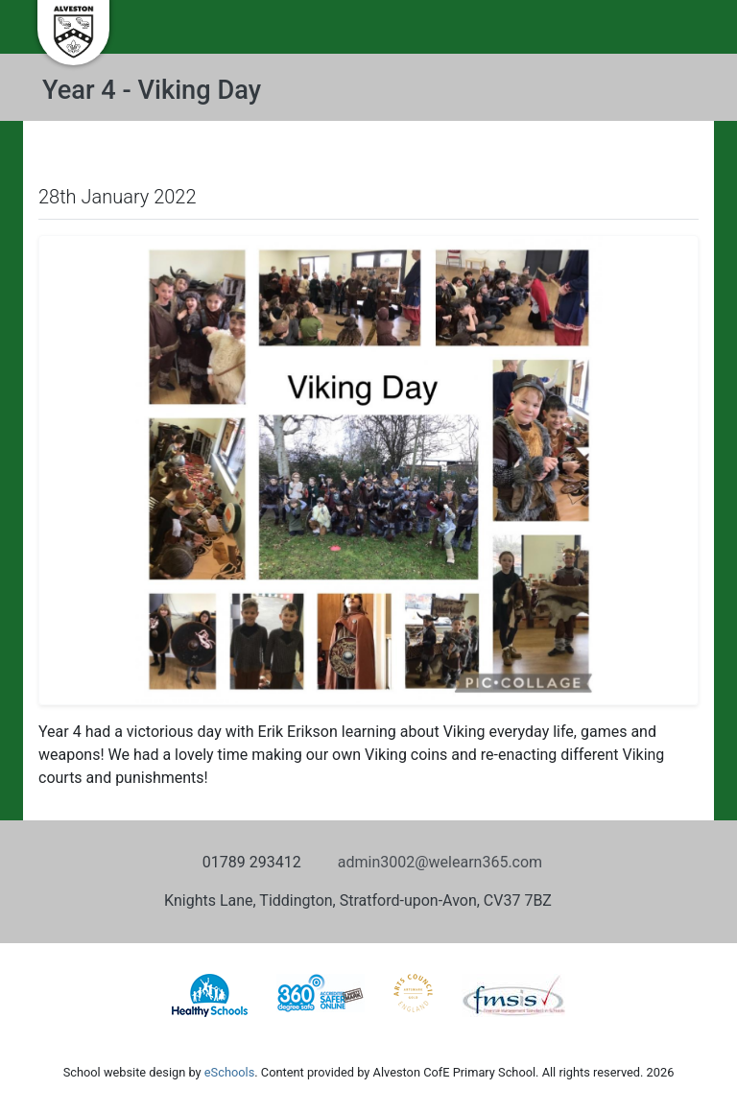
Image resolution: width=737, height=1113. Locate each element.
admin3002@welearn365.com (440, 862)
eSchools (229, 1072)
